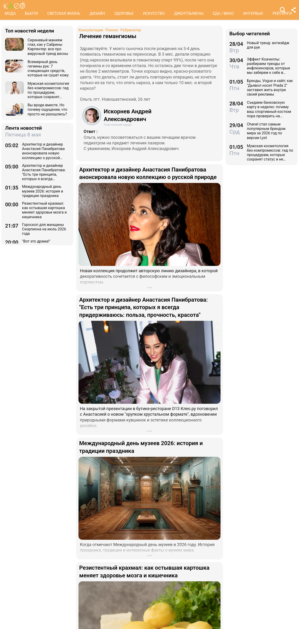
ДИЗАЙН (97, 13)
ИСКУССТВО (154, 13)
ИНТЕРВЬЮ (253, 13)
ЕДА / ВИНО (223, 13)
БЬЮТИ (31, 13)
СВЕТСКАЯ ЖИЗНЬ (63, 13)
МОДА (10, 13)
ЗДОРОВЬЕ (124, 13)
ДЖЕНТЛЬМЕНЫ (188, 13)
